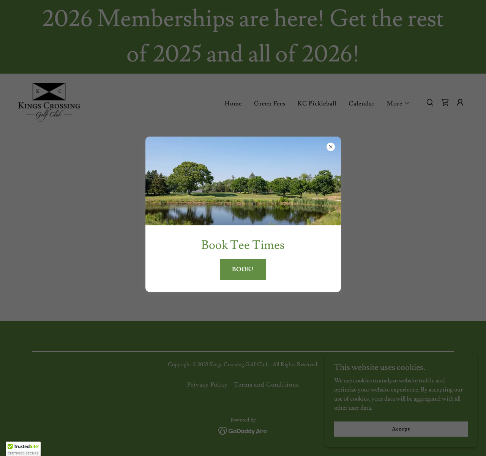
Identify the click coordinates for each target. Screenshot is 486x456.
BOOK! (243, 269)
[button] (23, 449)
